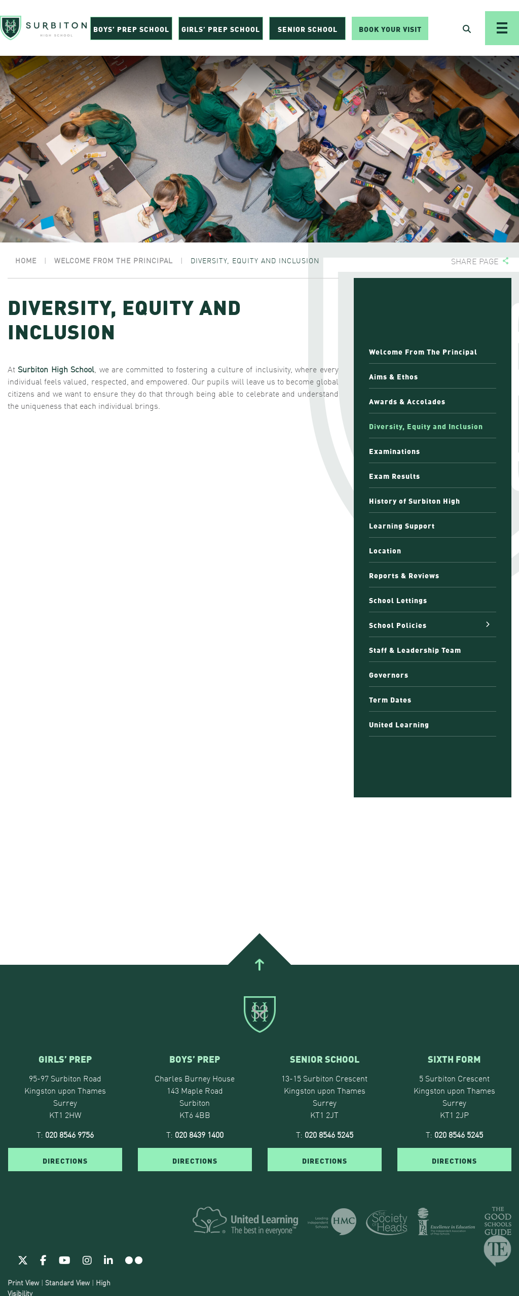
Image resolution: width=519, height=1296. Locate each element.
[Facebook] (43, 1259)
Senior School (308, 28)
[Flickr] (133, 1259)
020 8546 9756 (69, 1134)
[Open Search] (467, 28)
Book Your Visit (390, 28)
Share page (475, 261)
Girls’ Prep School (220, 28)
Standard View (67, 1282)
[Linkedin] (108, 1259)
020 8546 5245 (329, 1134)
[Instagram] (87, 1259)
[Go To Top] (259, 964)
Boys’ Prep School (131, 28)
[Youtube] (64, 1259)
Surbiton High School (54, 369)
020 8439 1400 (199, 1134)
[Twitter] (23, 1259)
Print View (23, 1282)
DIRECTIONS (65, 1160)
